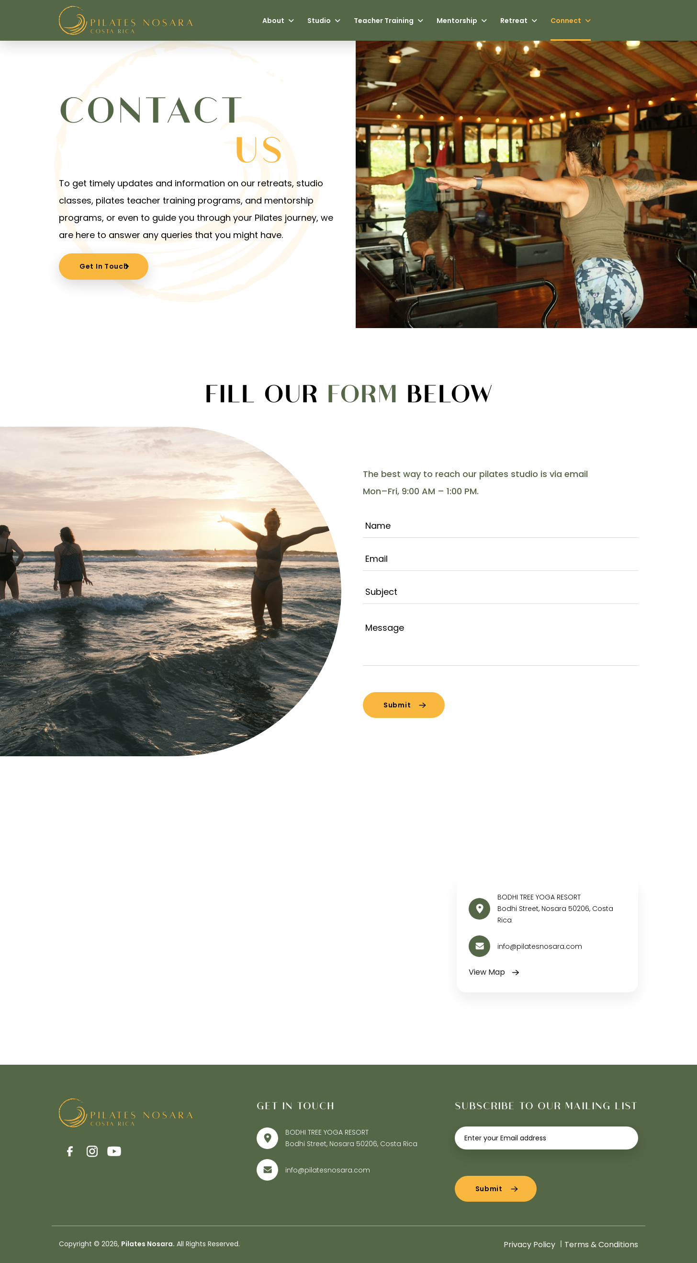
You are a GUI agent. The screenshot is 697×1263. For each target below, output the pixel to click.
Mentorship (462, 20)
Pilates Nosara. (148, 1244)
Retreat (518, 20)
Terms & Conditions (601, 1244)
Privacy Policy (529, 1244)
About (278, 20)
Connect (571, 20)
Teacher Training (388, 20)
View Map (487, 972)
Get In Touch (103, 266)
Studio (323, 20)
